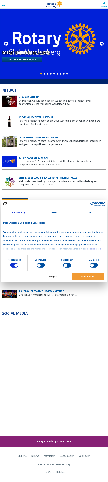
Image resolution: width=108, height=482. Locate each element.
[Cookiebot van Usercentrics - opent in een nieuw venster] (92, 204)
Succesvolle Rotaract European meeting (41, 291)
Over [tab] (89, 212)
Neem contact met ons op (54, 464)
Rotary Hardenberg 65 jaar (22, 59)
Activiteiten (49, 455)
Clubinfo (22, 455)
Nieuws (35, 455)
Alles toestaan (88, 276)
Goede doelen (67, 455)
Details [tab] (54, 212)
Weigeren (53, 276)
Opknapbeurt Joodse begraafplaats (38, 137)
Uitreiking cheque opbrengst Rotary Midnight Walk (48, 177)
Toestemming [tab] (19, 212)
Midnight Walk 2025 (29, 97)
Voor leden (84, 455)
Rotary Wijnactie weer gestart (36, 117)
